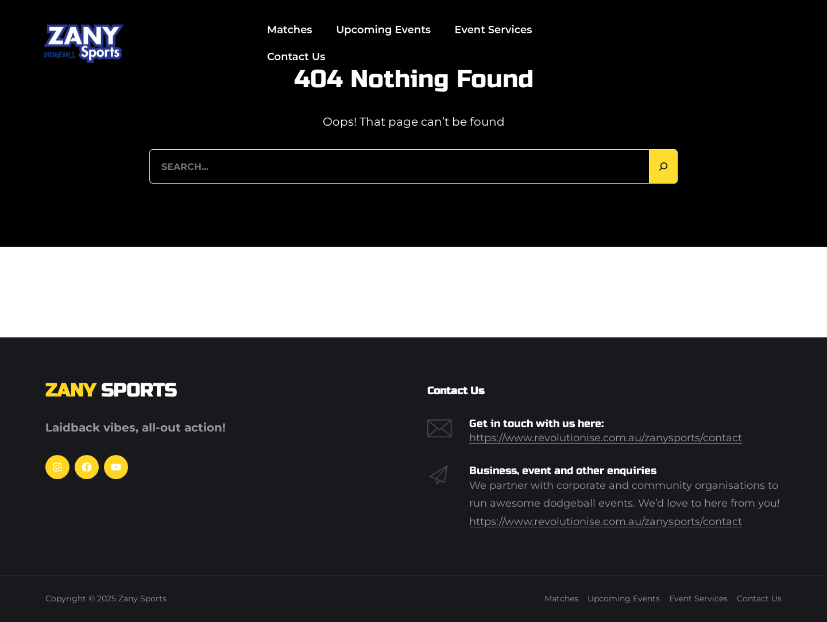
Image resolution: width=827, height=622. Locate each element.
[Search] (663, 166)
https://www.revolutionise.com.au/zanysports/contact (605, 437)
